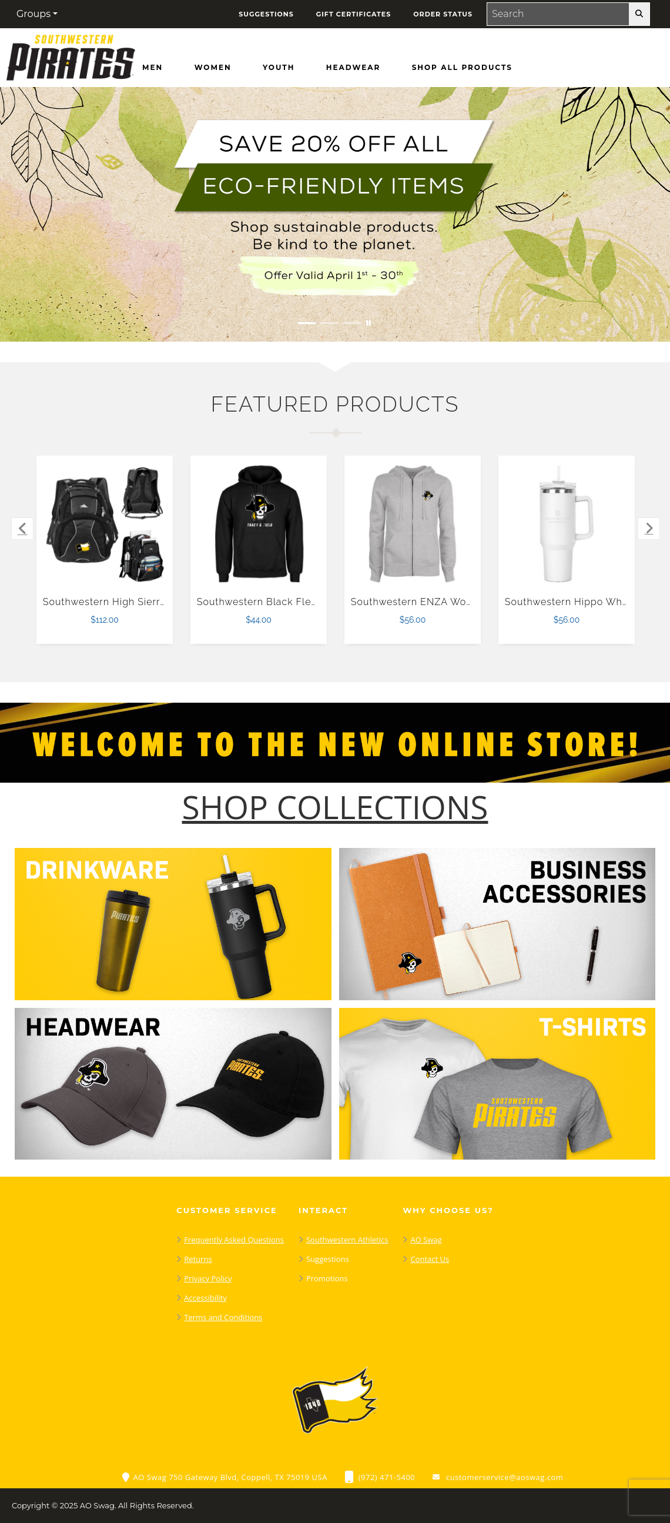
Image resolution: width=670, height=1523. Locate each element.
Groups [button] (33, 13)
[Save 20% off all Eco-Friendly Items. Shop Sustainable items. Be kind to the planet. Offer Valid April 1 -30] (335, 214)
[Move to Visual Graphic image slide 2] (329, 323)
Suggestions (327, 1259)
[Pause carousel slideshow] (368, 323)
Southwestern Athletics (347, 1239)
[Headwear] (353, 68)
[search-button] (639, 14)
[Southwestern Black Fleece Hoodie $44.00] (259, 524)
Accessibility (205, 1297)
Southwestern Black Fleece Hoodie (282, 601)
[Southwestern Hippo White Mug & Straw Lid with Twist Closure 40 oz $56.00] (567, 524)
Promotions (327, 1278)
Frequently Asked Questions (234, 1239)
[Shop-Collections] (335, 807)
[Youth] (278, 68)
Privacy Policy (208, 1278)
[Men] (152, 68)
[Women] (213, 68)
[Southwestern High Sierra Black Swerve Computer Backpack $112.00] (105, 524)
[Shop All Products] (462, 68)
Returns (198, 1259)
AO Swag (425, 1239)
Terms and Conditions (223, 1317)
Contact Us (429, 1259)
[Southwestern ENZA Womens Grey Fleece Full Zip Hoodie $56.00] (413, 524)
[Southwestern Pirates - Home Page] (70, 54)
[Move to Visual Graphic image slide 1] (307, 323)
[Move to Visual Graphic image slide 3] (351, 323)
